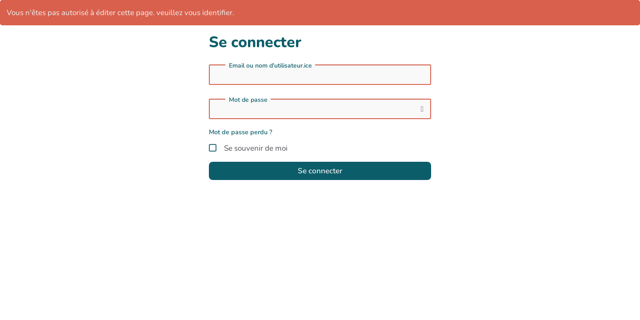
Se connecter (320, 171)
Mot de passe (248, 100)
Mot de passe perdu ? (240, 132)
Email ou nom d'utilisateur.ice (270, 66)
